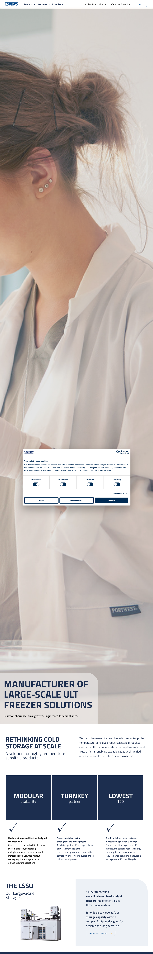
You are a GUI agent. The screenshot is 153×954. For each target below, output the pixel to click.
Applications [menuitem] (90, 4)
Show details (118, 493)
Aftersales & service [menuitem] (120, 4)
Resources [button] (42, 4)
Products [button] (28, 4)
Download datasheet (99, 933)
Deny (41, 500)
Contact (138, 4)
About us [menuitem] (103, 4)
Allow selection (76, 500)
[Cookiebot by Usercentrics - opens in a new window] (118, 452)
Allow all (111, 500)
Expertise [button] (56, 4)
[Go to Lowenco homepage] (11, 4)
